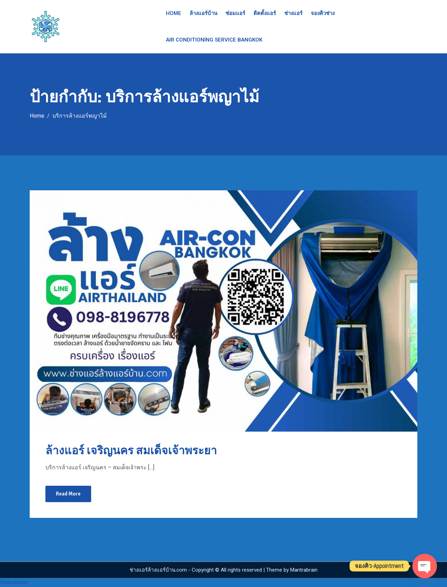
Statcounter (14, 582)
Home (173, 13)
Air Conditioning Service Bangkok (214, 40)
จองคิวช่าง (323, 13)
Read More (68, 494)
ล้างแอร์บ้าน (203, 13)
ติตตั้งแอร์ (265, 13)
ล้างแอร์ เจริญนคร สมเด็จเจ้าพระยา (131, 450)
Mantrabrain (303, 570)
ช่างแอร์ (293, 13)
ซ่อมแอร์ (235, 13)
